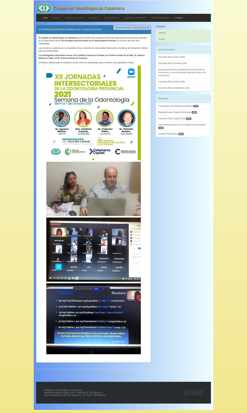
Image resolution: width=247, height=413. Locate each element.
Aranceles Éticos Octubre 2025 (172, 63)
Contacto (179, 18)
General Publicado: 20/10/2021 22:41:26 (132, 27)
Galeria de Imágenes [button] (160, 18)
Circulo (161, 39)
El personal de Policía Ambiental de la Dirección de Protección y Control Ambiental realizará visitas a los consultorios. (182, 72)
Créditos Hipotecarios (171, 134)
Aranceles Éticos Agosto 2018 (174, 118)
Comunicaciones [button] (112, 18)
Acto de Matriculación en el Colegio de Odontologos (181, 126)
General (162, 33)
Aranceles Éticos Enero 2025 (171, 81)
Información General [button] (75, 18)
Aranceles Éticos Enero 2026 (171, 57)
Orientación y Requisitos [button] (135, 18)
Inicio (45, 18)
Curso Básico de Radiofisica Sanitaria (178, 106)
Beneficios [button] (94, 18)
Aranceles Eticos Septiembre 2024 (174, 88)
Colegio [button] (56, 18)
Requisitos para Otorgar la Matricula (177, 112)
